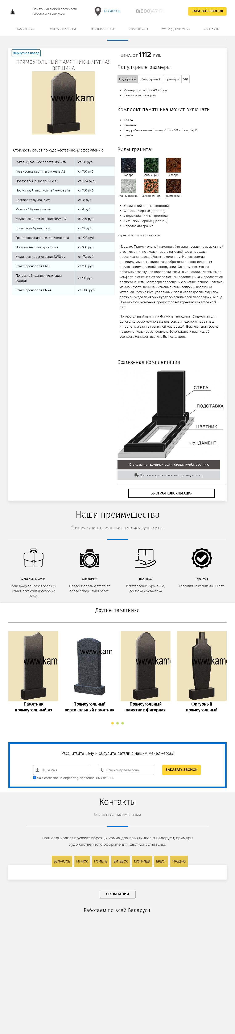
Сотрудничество (176, 29)
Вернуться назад (26, 53)
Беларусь (106, 11)
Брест (161, 861)
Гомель (100, 861)
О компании (117, 894)
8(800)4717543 (154, 11)
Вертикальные (103, 29)
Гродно (179, 861)
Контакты (211, 29)
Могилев (142, 861)
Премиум (172, 79)
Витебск (121, 861)
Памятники (25, 29)
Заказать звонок (207, 11)
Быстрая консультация (172, 493)
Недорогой (127, 79)
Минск (82, 861)
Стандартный (150, 79)
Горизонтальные (63, 29)
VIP (185, 79)
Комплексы (138, 29)
